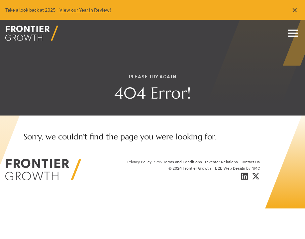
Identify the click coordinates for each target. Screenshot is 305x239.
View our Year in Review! (85, 10)
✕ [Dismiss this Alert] (295, 10)
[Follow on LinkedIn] (245, 176)
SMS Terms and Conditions (178, 161)
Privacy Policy (139, 161)
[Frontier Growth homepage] (31, 33)
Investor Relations (221, 161)
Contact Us (250, 161)
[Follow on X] (256, 176)
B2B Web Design (230, 168)
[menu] (291, 33)
